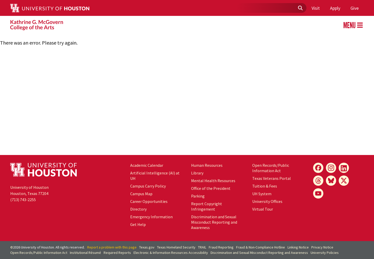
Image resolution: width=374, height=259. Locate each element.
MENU (353, 25)
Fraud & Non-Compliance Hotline (260, 247)
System (261, 193)
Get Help (138, 224)
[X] (344, 180)
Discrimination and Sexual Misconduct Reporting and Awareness (214, 222)
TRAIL (202, 247)
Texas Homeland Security (176, 247)
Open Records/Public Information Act (270, 168)
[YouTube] (318, 193)
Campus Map (141, 193)
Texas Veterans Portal (271, 178)
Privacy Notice (322, 247)
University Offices (267, 201)
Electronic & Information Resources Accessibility (171, 252)
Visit (316, 8)
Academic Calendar (146, 165)
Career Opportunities (149, 201)
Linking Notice (298, 247)
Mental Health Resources (213, 180)
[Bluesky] (331, 180)
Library (197, 172)
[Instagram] (331, 168)
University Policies (325, 252)
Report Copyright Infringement (206, 206)
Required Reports (117, 252)
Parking (198, 196)
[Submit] (300, 8)
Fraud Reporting (221, 247)
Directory (138, 209)
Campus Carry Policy (148, 186)
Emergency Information (151, 216)
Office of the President (210, 188)
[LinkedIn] (344, 168)
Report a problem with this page (112, 247)
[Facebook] (318, 168)
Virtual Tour (262, 209)
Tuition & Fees (264, 186)
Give (354, 8)
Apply (335, 8)
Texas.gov (147, 247)
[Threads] (318, 180)
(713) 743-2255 (23, 199)
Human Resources (207, 165)
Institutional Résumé (85, 252)
